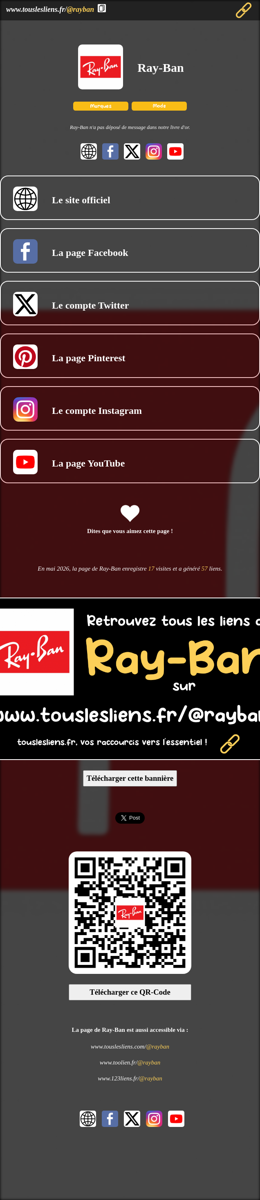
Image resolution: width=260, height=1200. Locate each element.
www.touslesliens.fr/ (50, 9)
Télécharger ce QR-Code (130, 992)
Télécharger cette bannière (130, 778)
